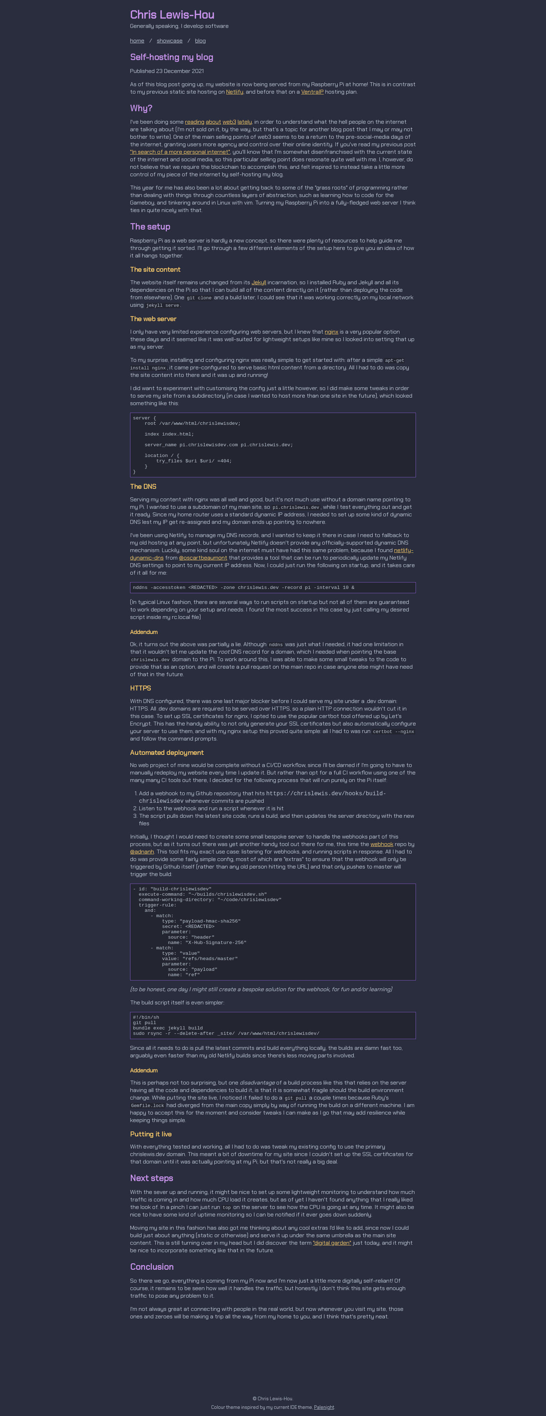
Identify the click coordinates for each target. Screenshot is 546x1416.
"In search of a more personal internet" (180, 152)
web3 (229, 122)
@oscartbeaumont (203, 573)
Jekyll (259, 282)
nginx (331, 331)
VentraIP (312, 91)
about (213, 122)
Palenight (324, 1407)
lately (245, 122)
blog (200, 40)
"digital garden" (332, 1290)
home (137, 40)
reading (194, 122)
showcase (170, 40)
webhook (382, 862)
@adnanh (142, 869)
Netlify (234, 91)
